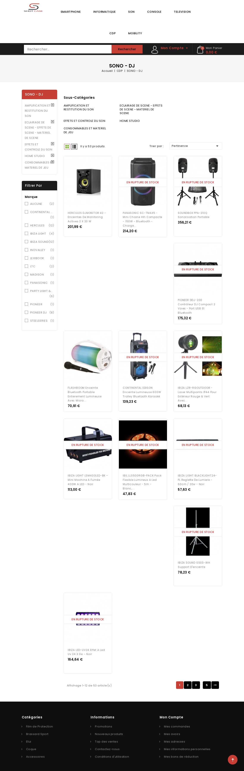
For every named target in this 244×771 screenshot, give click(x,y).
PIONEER (42, 304)
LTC (42, 266)
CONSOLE (154, 12)
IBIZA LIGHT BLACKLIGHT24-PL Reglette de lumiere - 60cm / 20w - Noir (197, 478)
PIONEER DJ (42, 312)
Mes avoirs (172, 731)
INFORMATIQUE (104, 12)
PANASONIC (42, 282)
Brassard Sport (37, 731)
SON (131, 12)
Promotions (103, 723)
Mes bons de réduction (181, 754)
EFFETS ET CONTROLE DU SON (38, 147)
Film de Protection (39, 723)
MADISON (42, 274)
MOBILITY (135, 33)
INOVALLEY (42, 250)
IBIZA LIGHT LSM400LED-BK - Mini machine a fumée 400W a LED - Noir (88, 478)
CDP (112, 33)
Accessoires (35, 754)
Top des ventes (106, 739)
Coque (31, 746)
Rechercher (127, 49)
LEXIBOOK (42, 258)
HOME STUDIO (35, 156)
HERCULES (42, 225)
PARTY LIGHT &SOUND (42, 294)
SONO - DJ (34, 94)
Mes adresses (174, 739)
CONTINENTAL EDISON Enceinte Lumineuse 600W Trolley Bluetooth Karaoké (142, 390)
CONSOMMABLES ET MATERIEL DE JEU (39, 165)
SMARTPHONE (71, 12)
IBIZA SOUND (42, 241)
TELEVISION (182, 12)
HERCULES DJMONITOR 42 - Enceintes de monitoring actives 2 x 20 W (87, 216)
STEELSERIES (42, 320)
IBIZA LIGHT (42, 233)
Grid (67, 146)
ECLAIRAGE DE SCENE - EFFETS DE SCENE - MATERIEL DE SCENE (38, 130)
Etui (28, 739)
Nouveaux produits (109, 731)
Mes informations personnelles (187, 746)
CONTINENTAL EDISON (42, 215)
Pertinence (196, 146)
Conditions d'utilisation (112, 754)
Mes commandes (177, 723)
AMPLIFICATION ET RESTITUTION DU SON (37, 110)
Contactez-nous (107, 746)
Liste (74, 146)
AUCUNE (42, 204)
